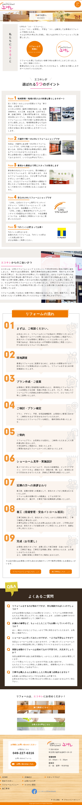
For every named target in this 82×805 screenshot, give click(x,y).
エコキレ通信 (30, 785)
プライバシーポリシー (72, 800)
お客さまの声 (30, 781)
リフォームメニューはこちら (23, 572)
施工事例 (6, 788)
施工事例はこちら (58, 572)
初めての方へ (7, 781)
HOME (5, 777)
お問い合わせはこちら (25, 764)
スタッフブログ (53, 777)
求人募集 (56, 800)
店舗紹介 (28, 777)
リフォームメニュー (10, 785)
